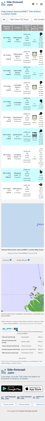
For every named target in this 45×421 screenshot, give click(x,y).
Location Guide (15, 363)
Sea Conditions (22, 361)
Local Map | (23, 253)
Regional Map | (13, 253)
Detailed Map (32, 253)
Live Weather (33, 361)
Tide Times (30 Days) (19, 19)
